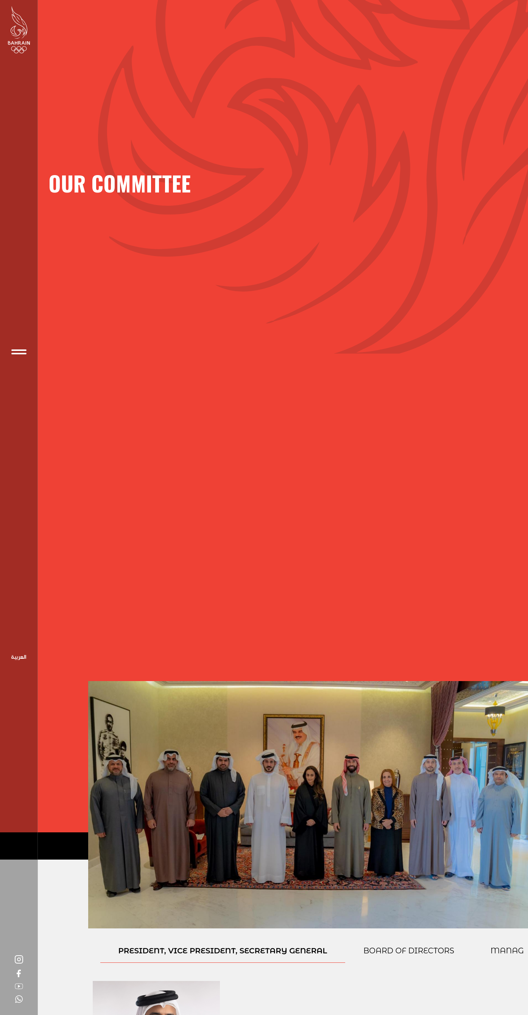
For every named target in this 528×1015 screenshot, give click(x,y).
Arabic (19, 658)
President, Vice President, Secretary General (222, 950)
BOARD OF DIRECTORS (408, 950)
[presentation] (223, 954)
